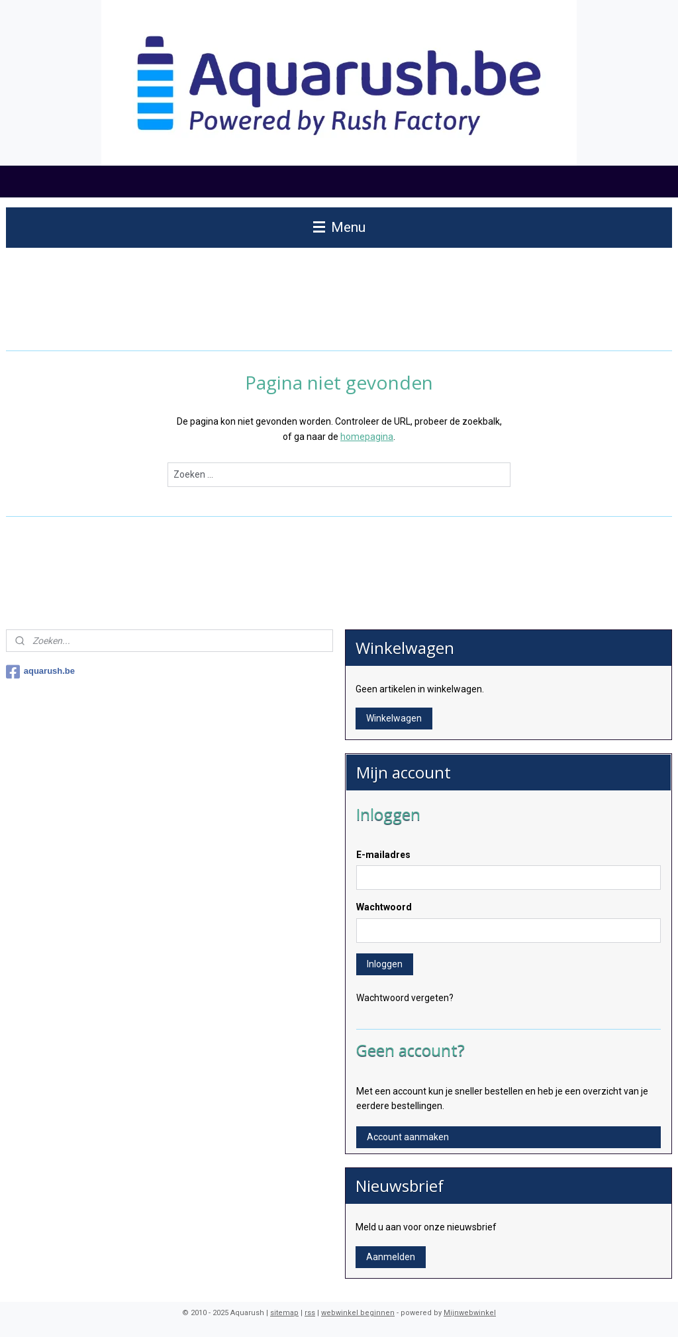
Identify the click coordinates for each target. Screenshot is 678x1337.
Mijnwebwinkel (470, 1313)
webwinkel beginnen (358, 1313)
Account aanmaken (408, 1137)
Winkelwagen (394, 718)
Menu (339, 227)
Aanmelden (390, 1257)
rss (310, 1313)
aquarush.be (40, 672)
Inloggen (385, 964)
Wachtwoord (384, 907)
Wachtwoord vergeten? (405, 997)
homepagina (366, 436)
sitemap (284, 1313)
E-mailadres (383, 854)
